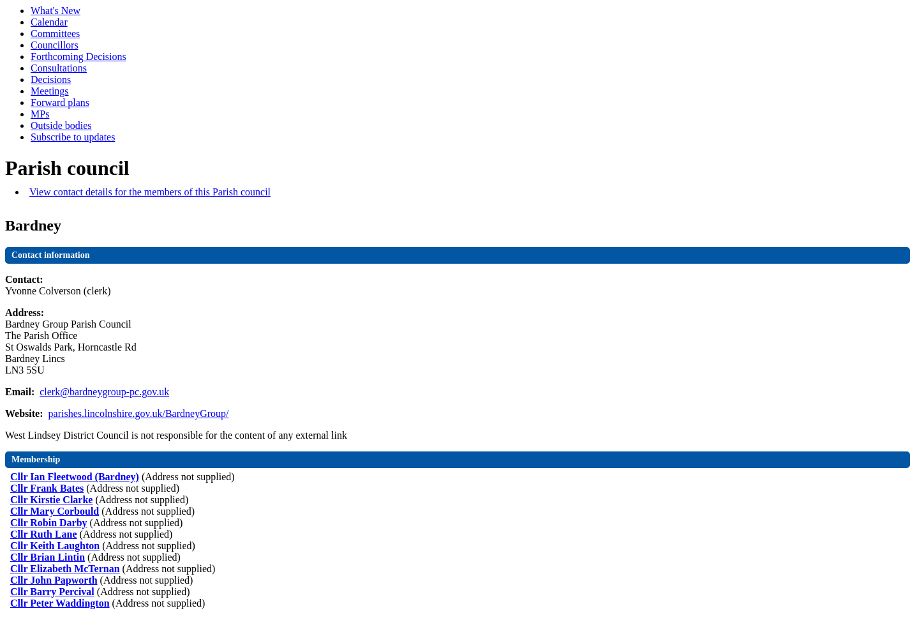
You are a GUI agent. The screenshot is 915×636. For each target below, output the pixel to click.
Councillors (54, 45)
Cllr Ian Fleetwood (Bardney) (74, 476)
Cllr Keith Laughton (55, 545)
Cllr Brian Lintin (47, 557)
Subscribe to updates (73, 137)
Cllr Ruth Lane (43, 534)
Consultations (59, 68)
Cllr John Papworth (54, 580)
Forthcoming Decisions (78, 56)
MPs (40, 114)
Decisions (51, 79)
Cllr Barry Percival (52, 591)
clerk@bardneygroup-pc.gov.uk (104, 391)
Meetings (50, 91)
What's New (55, 10)
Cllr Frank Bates (47, 488)
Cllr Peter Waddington (60, 603)
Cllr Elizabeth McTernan (65, 568)
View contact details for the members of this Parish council (150, 191)
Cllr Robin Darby (48, 522)
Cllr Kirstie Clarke (51, 499)
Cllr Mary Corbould (54, 511)
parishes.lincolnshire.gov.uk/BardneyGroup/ (138, 413)
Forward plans (60, 102)
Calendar (49, 22)
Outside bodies (61, 125)
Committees (55, 33)
